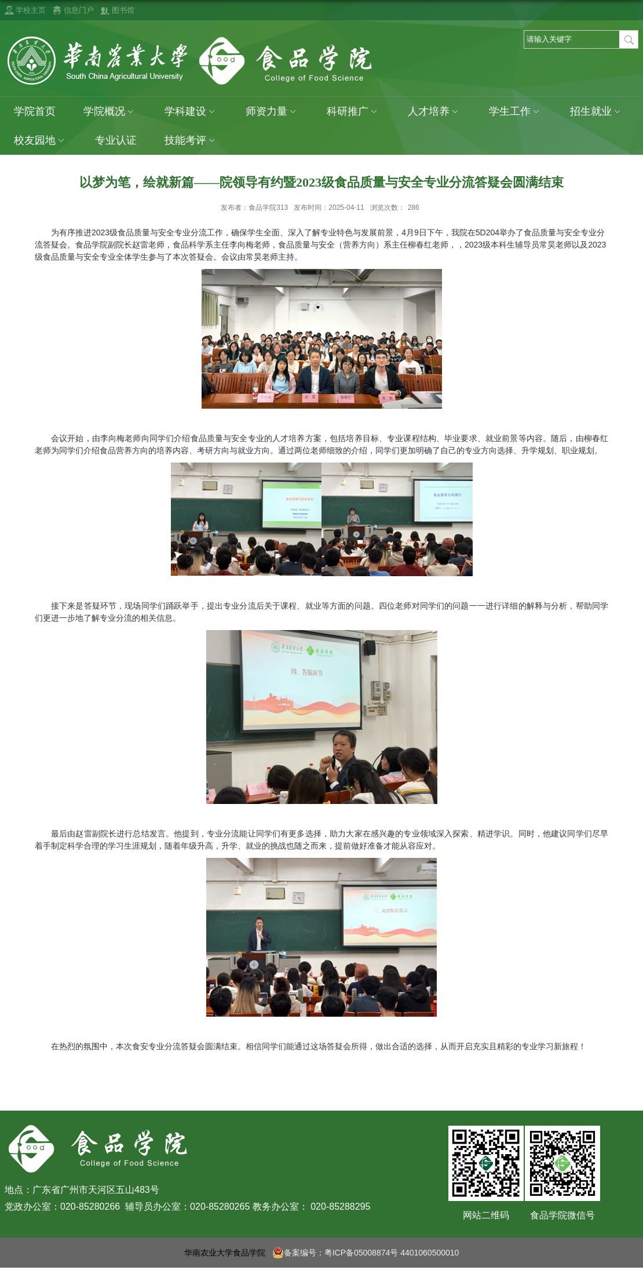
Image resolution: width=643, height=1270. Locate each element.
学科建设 (191, 111)
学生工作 (515, 111)
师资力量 (272, 111)
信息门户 (79, 10)
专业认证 (116, 140)
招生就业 (596, 111)
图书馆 (123, 10)
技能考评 (191, 140)
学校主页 (31, 10)
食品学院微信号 (562, 1215)
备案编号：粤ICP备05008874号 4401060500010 (365, 1252)
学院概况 (110, 111)
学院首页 (35, 111)
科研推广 (353, 111)
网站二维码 (486, 1215)
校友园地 (40, 140)
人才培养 (434, 111)
